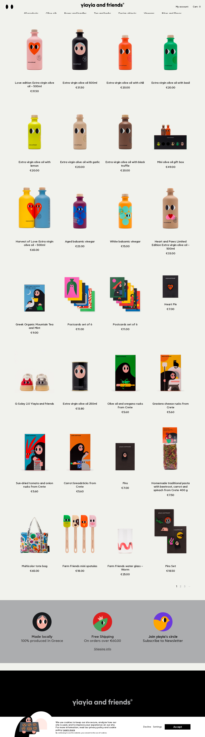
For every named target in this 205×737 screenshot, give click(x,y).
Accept (177, 727)
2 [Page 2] (180, 594)
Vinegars (149, 15)
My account (182, 10)
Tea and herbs (102, 15)
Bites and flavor (171, 15)
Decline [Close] (147, 727)
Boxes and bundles (75, 15)
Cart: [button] (197, 10)
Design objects (127, 15)
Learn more (69, 730)
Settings (157, 727)
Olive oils (51, 15)
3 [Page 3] (184, 594)
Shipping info (102, 656)
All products (31, 15)
